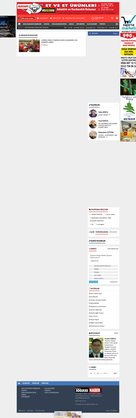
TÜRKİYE (102, 24)
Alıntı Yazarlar (97, 241)
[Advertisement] (103, 69)
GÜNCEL (46, 24)
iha (91, 224)
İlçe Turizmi (94, 316)
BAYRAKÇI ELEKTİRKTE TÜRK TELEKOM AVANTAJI (100, 219)
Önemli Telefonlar (96, 310)
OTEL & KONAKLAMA (52, 392)
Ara (115, 373)
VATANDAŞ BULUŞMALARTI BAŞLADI (36, 27)
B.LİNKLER (94, 297)
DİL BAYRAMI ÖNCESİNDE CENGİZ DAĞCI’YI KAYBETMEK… (107, 125)
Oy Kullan (93, 282)
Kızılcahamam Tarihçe (97, 326)
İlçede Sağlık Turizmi (97, 313)
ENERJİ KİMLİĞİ (96, 214)
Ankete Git (94, 261)
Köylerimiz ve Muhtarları (98, 306)
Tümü (116, 333)
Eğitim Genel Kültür (97, 323)
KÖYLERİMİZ (80, 24)
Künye (22, 410)
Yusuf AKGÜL (103, 121)
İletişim (30, 410)
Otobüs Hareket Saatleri (98, 300)
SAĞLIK (71, 24)
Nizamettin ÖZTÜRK (106, 132)
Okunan (113, 232)
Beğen (115, 33)
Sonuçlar (113, 282)
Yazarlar (94, 105)
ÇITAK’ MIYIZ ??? (104, 115)
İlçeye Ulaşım (95, 319)
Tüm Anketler (112, 249)
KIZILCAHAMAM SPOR (59, 24)
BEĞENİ (94, 33)
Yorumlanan (101, 232)
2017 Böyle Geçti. (96, 293)
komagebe (100, 224)
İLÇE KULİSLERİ (92, 24)
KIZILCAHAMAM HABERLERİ (32, 24)
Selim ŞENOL (103, 112)
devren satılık (110, 214)
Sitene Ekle (40, 410)
